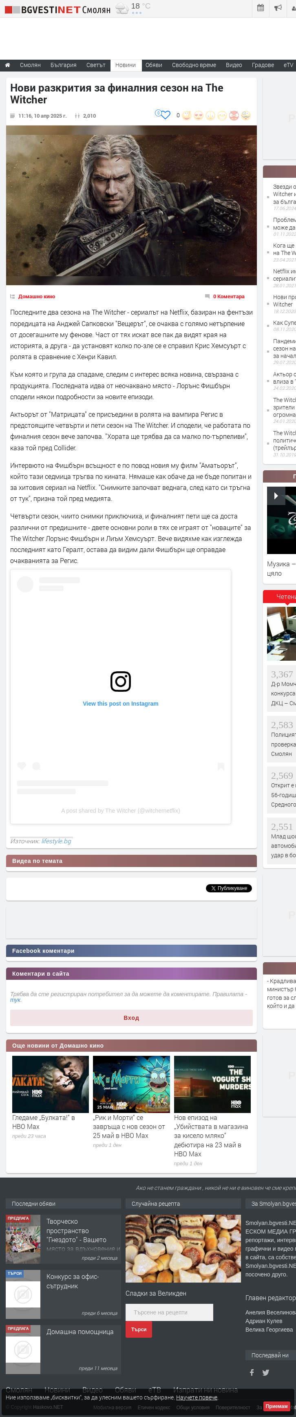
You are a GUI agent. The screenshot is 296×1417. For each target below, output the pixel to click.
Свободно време (194, 65)
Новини (125, 65)
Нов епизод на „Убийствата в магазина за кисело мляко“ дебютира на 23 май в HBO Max (211, 1135)
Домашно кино (36, 296)
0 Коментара (229, 296)
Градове (263, 65)
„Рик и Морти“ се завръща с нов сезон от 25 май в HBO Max (129, 1126)
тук (15, 1000)
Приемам (277, 1406)
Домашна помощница (80, 1331)
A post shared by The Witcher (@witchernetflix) (120, 810)
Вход (131, 1018)
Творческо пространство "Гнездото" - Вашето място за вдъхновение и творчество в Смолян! (83, 1239)
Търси (138, 1329)
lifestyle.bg (56, 841)
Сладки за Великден (156, 1293)
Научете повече (196, 1397)
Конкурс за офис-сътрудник (72, 1281)
